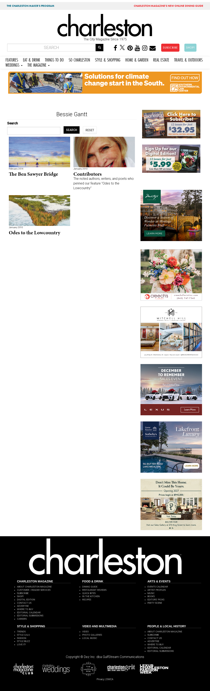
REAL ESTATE (161, 59)
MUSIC (151, 593)
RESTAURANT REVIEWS (94, 590)
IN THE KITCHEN (91, 596)
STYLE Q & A (23, 635)
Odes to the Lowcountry (34, 232)
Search (12, 123)
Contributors (87, 174)
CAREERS (22, 619)
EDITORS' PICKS (155, 599)
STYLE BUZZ (23, 641)
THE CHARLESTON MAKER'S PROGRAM (30, 6)
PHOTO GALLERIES (92, 635)
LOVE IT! (21, 644)
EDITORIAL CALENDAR (29, 612)
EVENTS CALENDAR (157, 586)
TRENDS (21, 631)
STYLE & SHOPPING (107, 59)
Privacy (100, 679)
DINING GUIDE (89, 586)
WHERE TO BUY (25, 609)
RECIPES (86, 599)
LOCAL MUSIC (89, 638)
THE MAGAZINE (38, 64)
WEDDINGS (14, 64)
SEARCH (71, 130)
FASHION (21, 638)
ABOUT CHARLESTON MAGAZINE (34, 586)
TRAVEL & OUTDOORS (188, 59)
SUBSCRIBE (170, 47)
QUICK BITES (89, 593)
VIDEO (85, 631)
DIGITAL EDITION (26, 599)
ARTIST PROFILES (156, 590)
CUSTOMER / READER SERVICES (33, 590)
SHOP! (190, 47)
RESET (90, 130)
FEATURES (12, 59)
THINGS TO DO (54, 59)
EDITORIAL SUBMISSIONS (30, 615)
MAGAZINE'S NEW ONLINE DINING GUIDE (168, 6)
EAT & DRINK (31, 59)
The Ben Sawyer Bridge (33, 174)
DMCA (109, 679)
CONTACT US (24, 603)
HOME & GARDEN (136, 59)
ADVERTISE (23, 606)
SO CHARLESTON (79, 59)
